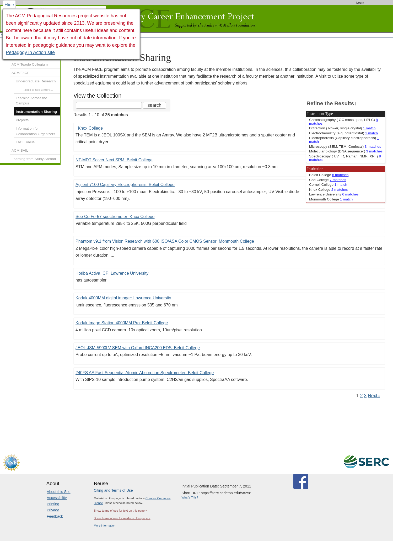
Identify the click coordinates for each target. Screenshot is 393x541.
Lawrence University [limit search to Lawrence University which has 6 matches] (334, 194)
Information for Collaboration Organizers (35, 131)
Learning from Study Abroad (34, 159)
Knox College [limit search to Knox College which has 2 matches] (328, 190)
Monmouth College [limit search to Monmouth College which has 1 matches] (331, 199)
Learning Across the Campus (31, 100)
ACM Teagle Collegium (30, 64)
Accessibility (57, 498)
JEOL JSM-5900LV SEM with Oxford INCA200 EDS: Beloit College (138, 348)
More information (105, 525)
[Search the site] (109, 105)
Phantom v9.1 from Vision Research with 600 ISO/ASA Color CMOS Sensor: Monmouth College (165, 241)
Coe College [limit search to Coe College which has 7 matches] (327, 180)
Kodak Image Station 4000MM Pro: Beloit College (122, 323)
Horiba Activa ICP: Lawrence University (112, 273)
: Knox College (89, 128)
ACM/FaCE (21, 73)
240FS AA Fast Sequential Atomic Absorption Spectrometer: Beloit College (145, 372)
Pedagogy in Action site (30, 52)
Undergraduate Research (36, 81)
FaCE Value (25, 142)
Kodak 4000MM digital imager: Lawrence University (123, 298)
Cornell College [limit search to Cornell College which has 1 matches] (328, 185)
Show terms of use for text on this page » (120, 510)
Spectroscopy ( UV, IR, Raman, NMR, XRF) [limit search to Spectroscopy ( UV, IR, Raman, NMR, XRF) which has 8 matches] (345, 158)
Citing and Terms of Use (113, 490)
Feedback (55, 516)
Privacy (53, 510)
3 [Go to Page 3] (365, 395)
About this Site (58, 492)
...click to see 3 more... (38, 89)
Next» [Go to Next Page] (374, 395)
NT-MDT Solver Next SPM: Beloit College (114, 160)
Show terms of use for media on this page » (122, 518)
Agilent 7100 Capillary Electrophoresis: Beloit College (125, 184)
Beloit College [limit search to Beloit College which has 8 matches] (328, 175)
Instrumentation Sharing (36, 112)
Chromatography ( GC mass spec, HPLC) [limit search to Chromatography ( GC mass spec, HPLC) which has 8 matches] (343, 121)
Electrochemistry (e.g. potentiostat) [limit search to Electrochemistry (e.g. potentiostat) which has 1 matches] (343, 133)
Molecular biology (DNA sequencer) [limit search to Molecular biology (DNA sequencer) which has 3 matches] (346, 151)
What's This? (190, 497)
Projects (22, 120)
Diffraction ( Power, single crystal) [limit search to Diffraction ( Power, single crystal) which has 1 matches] (342, 128)
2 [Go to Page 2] (361, 395)
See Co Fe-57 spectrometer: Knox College (115, 216)
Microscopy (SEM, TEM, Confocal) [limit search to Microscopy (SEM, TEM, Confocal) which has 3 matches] (345, 146)
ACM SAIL (20, 150)
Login (360, 2)
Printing (53, 504)
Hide (9, 4)
